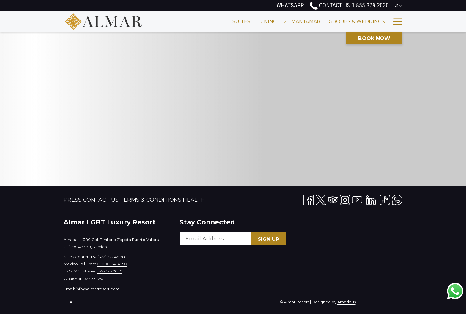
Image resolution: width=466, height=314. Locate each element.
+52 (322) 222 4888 (107, 256)
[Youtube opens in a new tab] (357, 198)
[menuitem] (73, 200)
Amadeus (346, 301)
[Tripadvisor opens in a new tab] (333, 198)
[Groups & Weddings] (316, 21)
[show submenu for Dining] (244, 21)
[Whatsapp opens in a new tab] (397, 198)
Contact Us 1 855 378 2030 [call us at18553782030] (349, 5)
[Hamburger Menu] (395, 21)
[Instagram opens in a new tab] (345, 198)
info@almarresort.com (97, 288)
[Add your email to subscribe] (215, 238)
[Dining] (227, 21)
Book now (374, 38)
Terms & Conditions (150, 200)
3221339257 (94, 278)
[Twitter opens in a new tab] (320, 198)
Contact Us (101, 200)
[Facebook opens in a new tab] (308, 198)
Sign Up (268, 239)
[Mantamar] (265, 21)
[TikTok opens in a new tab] (385, 198)
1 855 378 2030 (109, 271)
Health (194, 200)
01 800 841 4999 (112, 264)
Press (72, 200)
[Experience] (369, 21)
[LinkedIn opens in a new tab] (371, 198)
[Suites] (201, 21)
